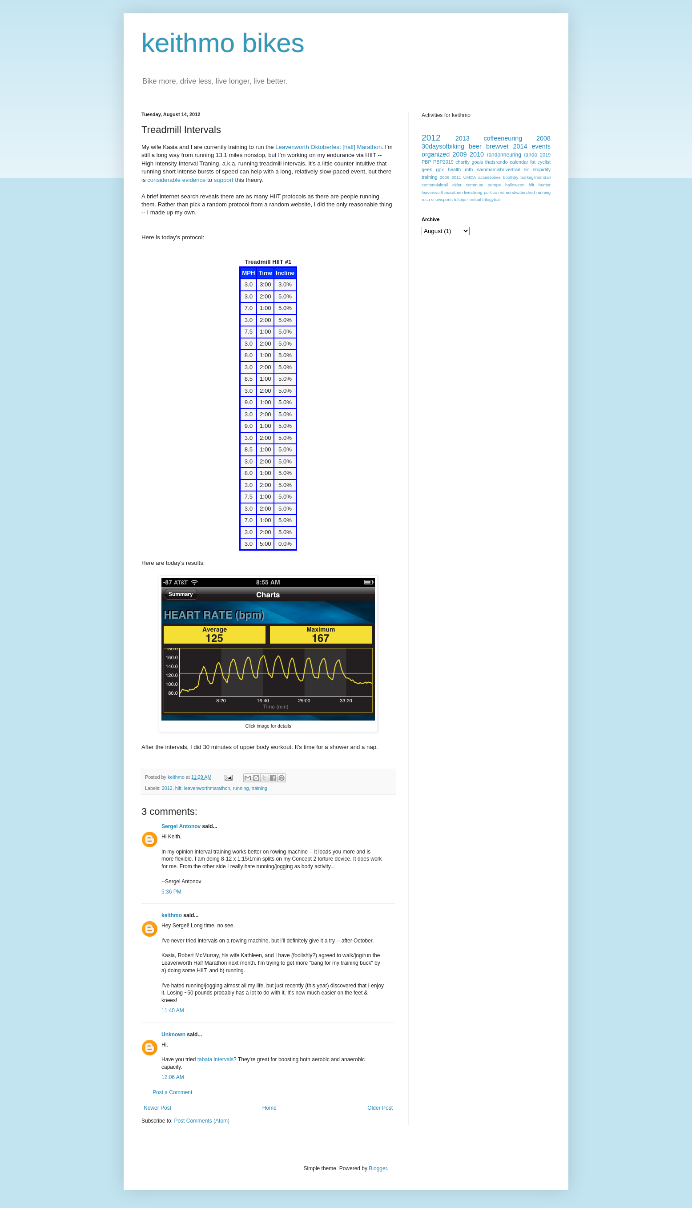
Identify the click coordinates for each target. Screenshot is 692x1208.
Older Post (380, 1108)
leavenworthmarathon (207, 788)
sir (526, 169)
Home (269, 1108)
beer (475, 146)
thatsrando (496, 162)
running (241, 788)
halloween (514, 184)
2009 (460, 154)
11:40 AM (172, 1010)
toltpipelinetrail (467, 199)
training (259, 788)
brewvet (497, 146)
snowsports (442, 199)
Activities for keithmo (446, 115)
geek (427, 169)
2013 (462, 138)
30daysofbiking (443, 146)
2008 (543, 138)
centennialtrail (435, 184)
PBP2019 (443, 162)
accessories (489, 177)
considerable (164, 180)
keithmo (177, 777)
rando (531, 155)
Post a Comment (172, 1092)
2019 (545, 154)
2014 (520, 146)
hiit (178, 788)
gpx (439, 169)
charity (462, 162)
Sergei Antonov (181, 826)
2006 (444, 177)
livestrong (473, 192)
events (541, 146)
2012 (167, 788)
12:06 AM (172, 1077)
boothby (510, 177)
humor (545, 184)
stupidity (542, 169)
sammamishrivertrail (498, 169)
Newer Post (157, 1108)
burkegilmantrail (535, 177)
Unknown (173, 1034)
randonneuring (504, 155)
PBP (426, 162)
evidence (194, 180)
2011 (456, 177)
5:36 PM (171, 892)
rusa (426, 199)
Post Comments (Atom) (201, 1121)
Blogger (378, 1168)
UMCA (469, 177)
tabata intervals (215, 1059)
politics (490, 192)
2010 (477, 154)
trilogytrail (492, 199)
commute (474, 184)
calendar (519, 162)
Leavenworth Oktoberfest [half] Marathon (328, 147)
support (224, 180)
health (454, 169)
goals (477, 162)
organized (436, 154)
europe (494, 184)
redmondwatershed (517, 192)
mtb (469, 169)
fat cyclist (540, 162)
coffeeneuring (502, 138)
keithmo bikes (223, 43)
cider (457, 184)
